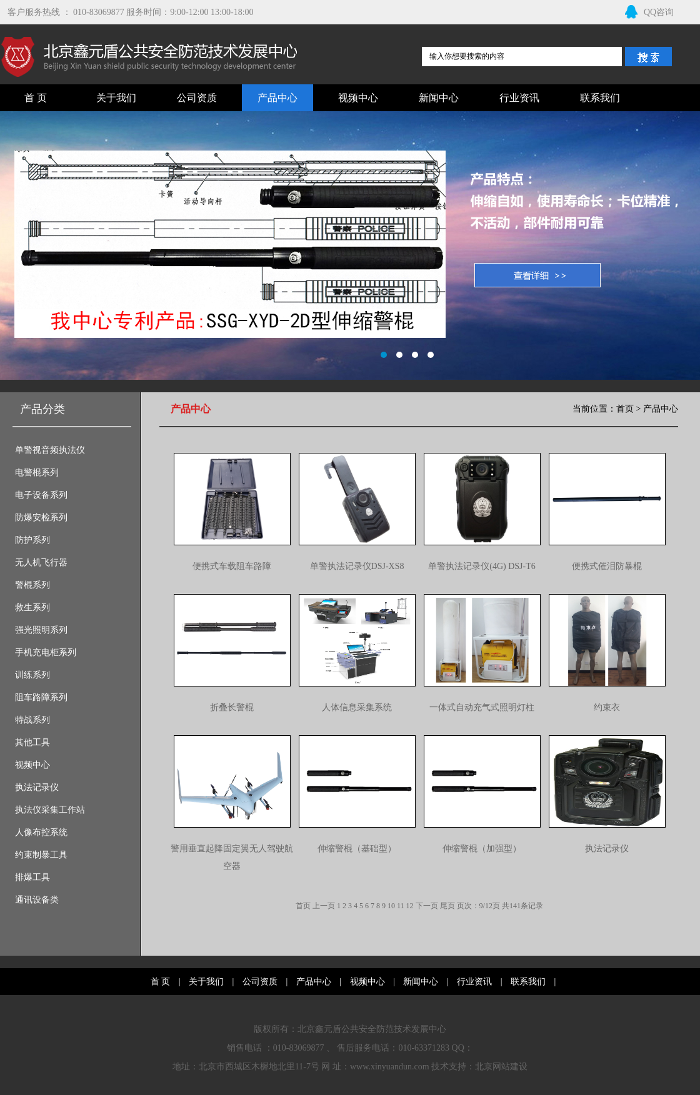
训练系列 (32, 675)
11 (400, 905)
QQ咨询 (649, 12)
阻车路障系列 (41, 697)
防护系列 (32, 540)
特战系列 (32, 720)
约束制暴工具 (41, 855)
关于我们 (116, 97)
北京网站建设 (501, 1066)
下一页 (427, 905)
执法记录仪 (37, 787)
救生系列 (32, 607)
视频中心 (358, 97)
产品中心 (278, 97)
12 (410, 905)
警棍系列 (32, 585)
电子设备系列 (41, 495)
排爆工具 (32, 877)
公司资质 (197, 97)
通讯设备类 (37, 899)
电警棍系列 (37, 472)
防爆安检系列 (41, 517)
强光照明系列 (41, 630)
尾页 (447, 905)
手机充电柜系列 (45, 652)
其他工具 (32, 742)
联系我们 (600, 97)
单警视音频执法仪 (50, 450)
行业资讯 (519, 97)
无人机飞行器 (41, 562)
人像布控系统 (41, 832)
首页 (625, 409)
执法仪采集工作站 (50, 810)
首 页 (35, 97)
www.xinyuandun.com (389, 1066)
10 (391, 905)
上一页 (323, 905)
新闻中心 (439, 97)
